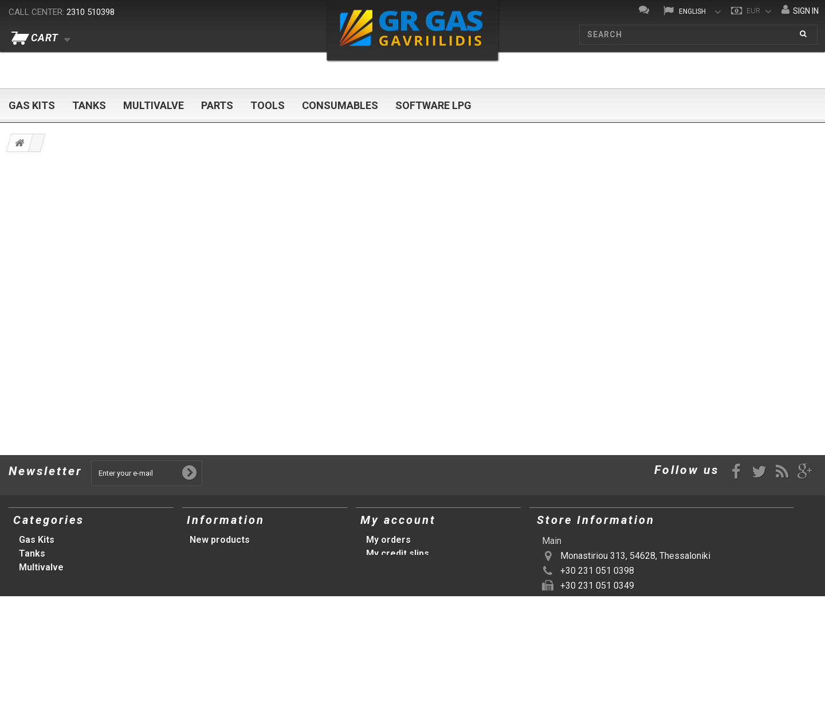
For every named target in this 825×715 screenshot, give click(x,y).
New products (220, 539)
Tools (267, 105)
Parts (217, 105)
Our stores (213, 553)
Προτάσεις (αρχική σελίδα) (77, 636)
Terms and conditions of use (252, 567)
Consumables (340, 105)
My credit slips (397, 553)
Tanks (89, 105)
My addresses (396, 567)
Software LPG (433, 105)
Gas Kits (32, 105)
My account (398, 520)
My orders (388, 539)
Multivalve (153, 105)
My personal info (402, 581)
